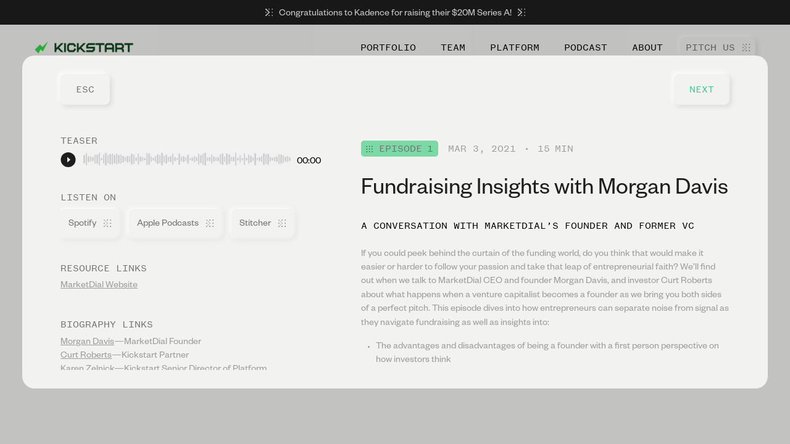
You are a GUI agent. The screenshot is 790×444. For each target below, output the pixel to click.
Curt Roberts (86, 356)
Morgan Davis (87, 343)
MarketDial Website (99, 286)
